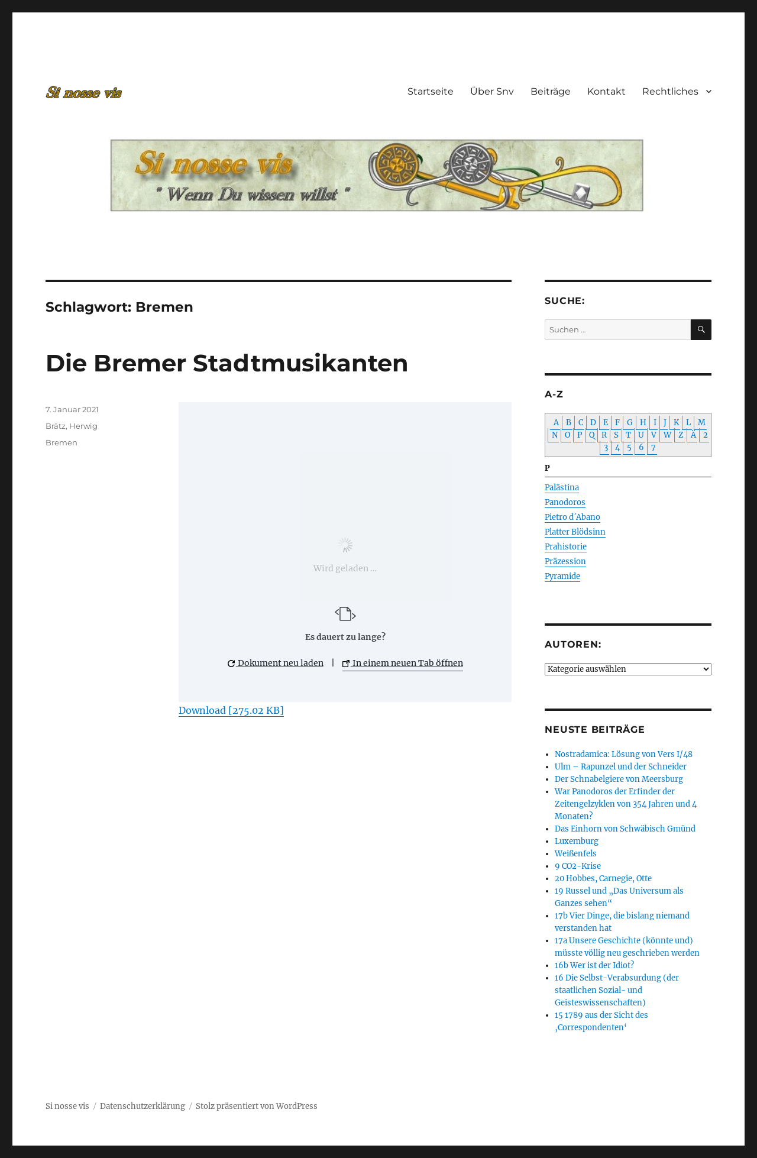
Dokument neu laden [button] (275, 663)
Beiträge (550, 91)
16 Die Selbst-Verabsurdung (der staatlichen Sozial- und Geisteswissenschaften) (617, 990)
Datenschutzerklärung (142, 1106)
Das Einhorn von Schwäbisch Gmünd (625, 829)
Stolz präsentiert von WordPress (257, 1106)
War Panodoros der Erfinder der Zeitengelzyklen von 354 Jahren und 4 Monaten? (626, 804)
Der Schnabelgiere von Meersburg (619, 779)
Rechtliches (670, 91)
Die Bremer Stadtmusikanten (227, 362)
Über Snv (492, 91)
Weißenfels (576, 854)
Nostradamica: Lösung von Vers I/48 (624, 754)
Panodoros (565, 502)
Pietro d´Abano (572, 517)
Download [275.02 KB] (231, 710)
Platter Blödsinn (575, 532)
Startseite (430, 91)
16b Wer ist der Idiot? (594, 965)
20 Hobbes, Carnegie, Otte (603, 879)
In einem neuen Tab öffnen (402, 663)
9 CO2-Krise (578, 866)
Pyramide (562, 576)
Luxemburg (577, 841)
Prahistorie (566, 547)
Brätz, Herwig (72, 426)
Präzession (565, 562)
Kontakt (606, 91)
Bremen (61, 442)
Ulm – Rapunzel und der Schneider (621, 767)
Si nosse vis (67, 1106)
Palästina (562, 488)
